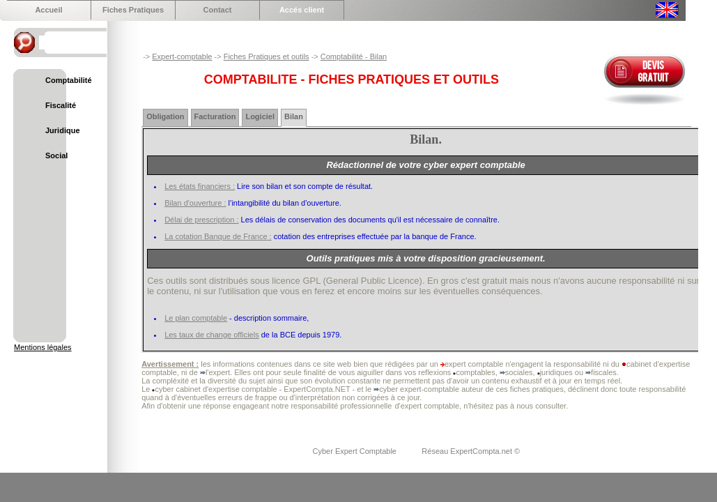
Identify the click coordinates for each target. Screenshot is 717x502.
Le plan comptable (195, 318)
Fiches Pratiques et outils (266, 56)
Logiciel (260, 116)
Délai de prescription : (201, 219)
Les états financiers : (199, 186)
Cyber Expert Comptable (356, 451)
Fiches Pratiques (133, 10)
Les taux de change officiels (211, 334)
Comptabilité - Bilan (354, 56)
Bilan (293, 116)
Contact (217, 10)
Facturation (215, 116)
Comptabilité (68, 80)
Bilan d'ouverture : (195, 203)
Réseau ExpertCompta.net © (471, 451)
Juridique (62, 130)
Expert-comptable (182, 56)
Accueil (48, 10)
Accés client (301, 10)
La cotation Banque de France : (218, 236)
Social (56, 155)
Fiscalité (60, 105)
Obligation (165, 116)
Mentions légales (43, 347)
